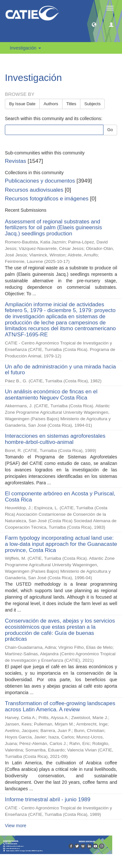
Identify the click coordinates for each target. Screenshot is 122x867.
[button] (94, 24)
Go (110, 129)
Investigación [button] (25, 48)
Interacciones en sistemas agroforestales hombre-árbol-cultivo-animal (55, 439)
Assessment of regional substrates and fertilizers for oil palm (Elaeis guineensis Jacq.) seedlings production (53, 228)
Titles (71, 103)
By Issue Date (22, 103)
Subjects (92, 103)
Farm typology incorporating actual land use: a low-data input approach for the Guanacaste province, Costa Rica (61, 544)
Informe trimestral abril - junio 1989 (47, 799)
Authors (51, 103)
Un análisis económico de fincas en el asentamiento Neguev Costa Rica (51, 394)
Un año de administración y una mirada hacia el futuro (60, 370)
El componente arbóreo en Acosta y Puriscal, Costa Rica (60, 496)
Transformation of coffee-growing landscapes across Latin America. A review (60, 706)
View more (15, 825)
